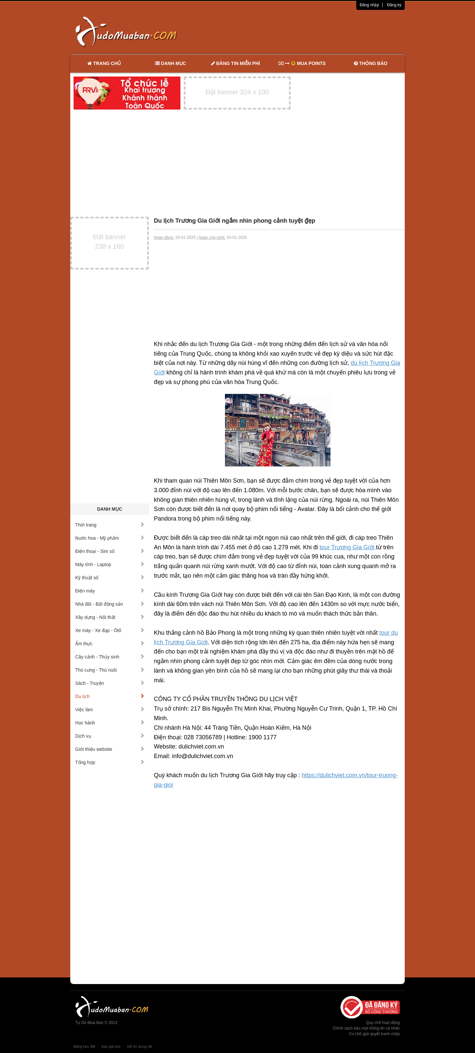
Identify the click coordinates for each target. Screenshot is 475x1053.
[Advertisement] (307, 31)
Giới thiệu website (109, 749)
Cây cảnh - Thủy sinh (109, 656)
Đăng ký (394, 5)
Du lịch (109, 696)
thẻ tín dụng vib (139, 1046)
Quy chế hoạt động (383, 1022)
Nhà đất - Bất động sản (109, 604)
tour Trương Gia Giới (348, 547)
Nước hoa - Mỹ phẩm (109, 538)
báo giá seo (111, 1046)
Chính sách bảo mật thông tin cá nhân (366, 1028)
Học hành (109, 722)
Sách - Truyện (109, 683)
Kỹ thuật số (109, 577)
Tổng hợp (109, 762)
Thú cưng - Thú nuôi (109, 670)
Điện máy (109, 590)
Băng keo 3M (84, 1046)
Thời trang (109, 524)
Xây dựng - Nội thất (109, 617)
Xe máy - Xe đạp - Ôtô (109, 630)
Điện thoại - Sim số (109, 551)
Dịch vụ (109, 736)
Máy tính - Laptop (109, 564)
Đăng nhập (369, 5)
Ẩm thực (109, 643)
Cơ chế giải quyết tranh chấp (374, 1034)
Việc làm (109, 709)
